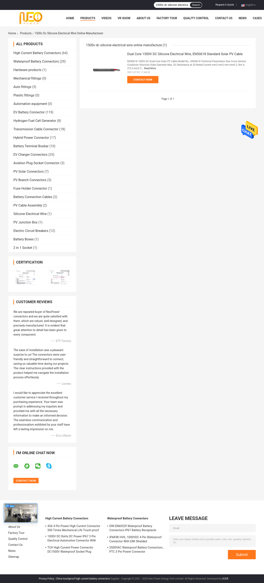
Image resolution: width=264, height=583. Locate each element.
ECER (225, 578)
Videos (106, 18)
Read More (150, 68)
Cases (257, 18)
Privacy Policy (46, 578)
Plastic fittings (23, 95)
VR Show (124, 18)
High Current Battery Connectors (37, 53)
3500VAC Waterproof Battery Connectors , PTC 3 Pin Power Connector (136, 549)
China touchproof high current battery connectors (83, 578)
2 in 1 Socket (22, 248)
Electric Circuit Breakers (30, 231)
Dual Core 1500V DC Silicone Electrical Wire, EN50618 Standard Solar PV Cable (185, 54)
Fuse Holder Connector (30, 188)
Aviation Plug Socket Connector (36, 163)
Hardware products (27, 70)
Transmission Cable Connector (35, 129)
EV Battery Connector (29, 112)
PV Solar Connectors (28, 171)
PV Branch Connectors (29, 180)
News (243, 18)
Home (70, 18)
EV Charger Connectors (30, 155)
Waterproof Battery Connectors (36, 61)
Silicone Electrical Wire (30, 214)
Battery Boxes (23, 239)
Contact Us (223, 18)
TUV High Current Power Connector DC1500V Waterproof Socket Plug (70, 549)
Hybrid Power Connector (31, 138)
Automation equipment (30, 104)
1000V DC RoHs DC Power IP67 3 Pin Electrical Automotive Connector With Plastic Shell (71, 539)
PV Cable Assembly (27, 205)
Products (87, 18)
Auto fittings (22, 87)
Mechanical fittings (27, 78)
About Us (143, 18)
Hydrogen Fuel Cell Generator (34, 121)
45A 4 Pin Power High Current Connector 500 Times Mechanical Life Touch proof (73, 528)
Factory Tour (167, 18)
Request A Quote (225, 4)
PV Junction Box (25, 222)
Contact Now (142, 79)
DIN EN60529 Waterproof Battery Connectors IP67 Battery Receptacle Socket (132, 528)
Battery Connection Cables (32, 197)
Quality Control (196, 18)
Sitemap (13, 556)
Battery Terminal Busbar (31, 146)
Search (196, 5)
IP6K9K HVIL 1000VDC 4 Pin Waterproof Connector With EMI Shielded (135, 539)
